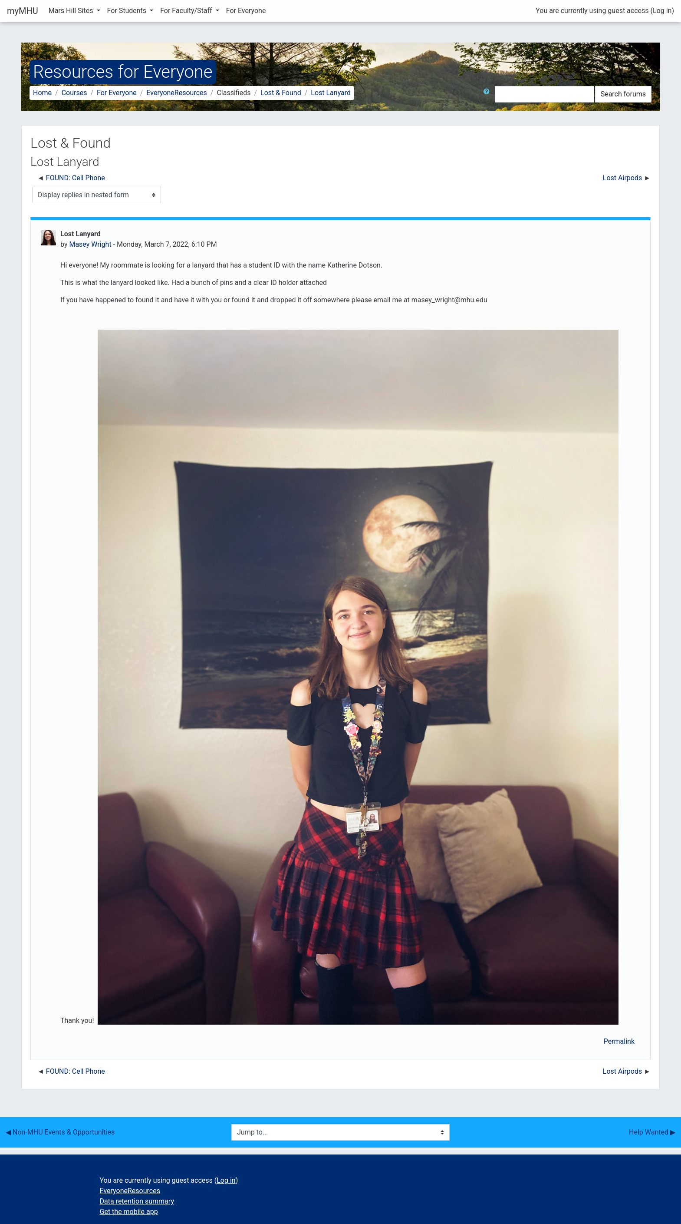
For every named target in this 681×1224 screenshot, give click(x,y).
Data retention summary (137, 1201)
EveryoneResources (176, 93)
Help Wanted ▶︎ (652, 1132)
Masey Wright (90, 244)
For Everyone (246, 11)
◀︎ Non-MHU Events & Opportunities (60, 1132)
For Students (127, 11)
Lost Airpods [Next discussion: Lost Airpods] (622, 178)
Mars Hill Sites (72, 11)
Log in (662, 11)
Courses (74, 93)
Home (42, 93)
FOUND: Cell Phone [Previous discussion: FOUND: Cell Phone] (75, 178)
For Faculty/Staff (187, 11)
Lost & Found (280, 93)
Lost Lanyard (331, 93)
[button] (488, 94)
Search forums (623, 94)
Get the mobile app (129, 1211)
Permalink (619, 1041)
